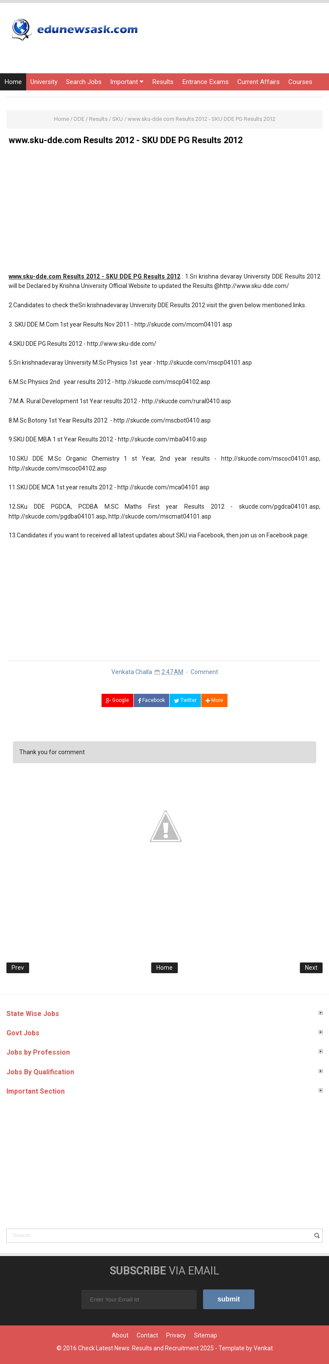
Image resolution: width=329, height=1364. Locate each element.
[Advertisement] (164, 212)
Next (311, 967)
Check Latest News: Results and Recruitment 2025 (146, 1348)
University (43, 82)
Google (117, 700)
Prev (18, 967)
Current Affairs (258, 82)
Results (162, 82)
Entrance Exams (205, 82)
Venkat (263, 1348)
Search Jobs (84, 82)
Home (13, 82)
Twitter (185, 700)
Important (127, 82)
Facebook (151, 700)
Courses (300, 82)
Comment (204, 672)
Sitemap (205, 1335)
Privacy (176, 1335)
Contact (147, 1335)
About (120, 1335)
